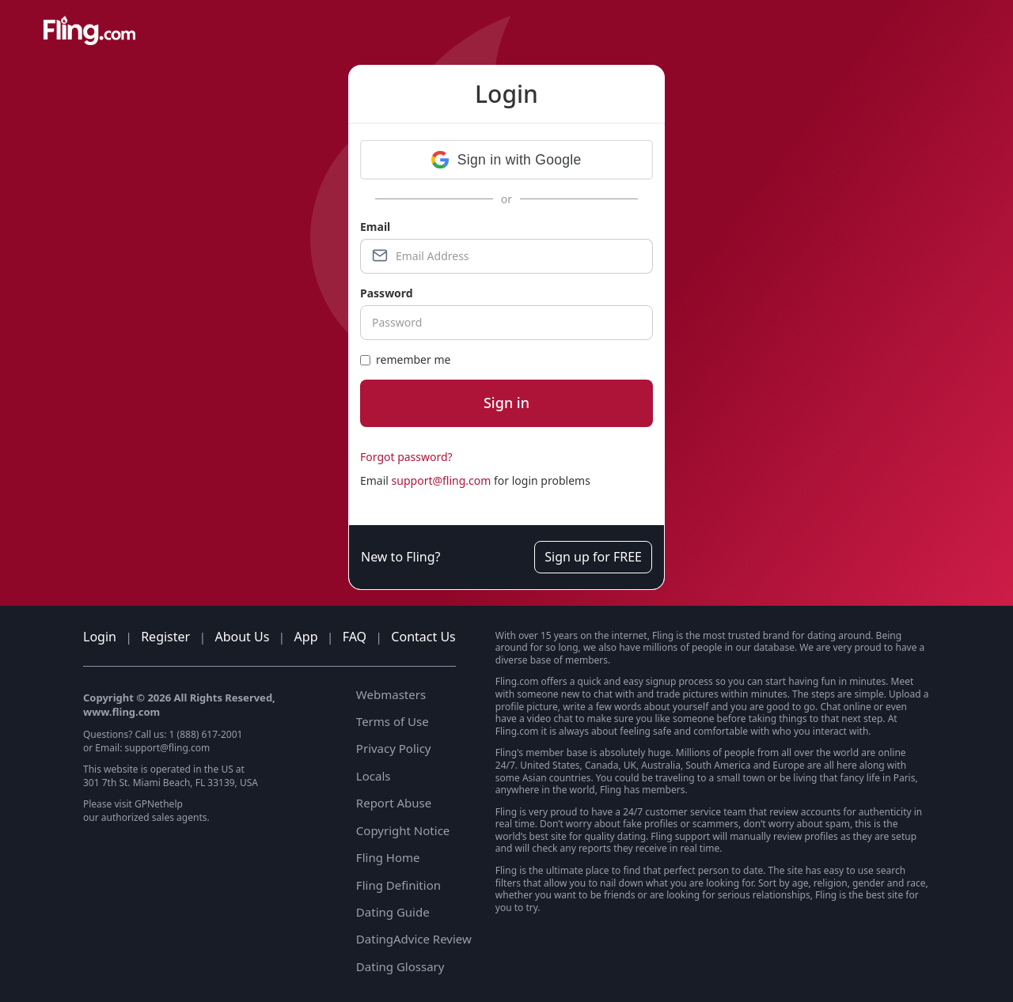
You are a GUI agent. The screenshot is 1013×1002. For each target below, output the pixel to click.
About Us (241, 636)
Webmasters (391, 694)
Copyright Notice (403, 830)
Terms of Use (392, 721)
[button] (506, 160)
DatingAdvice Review (414, 939)
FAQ (354, 636)
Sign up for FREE (593, 556)
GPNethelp (159, 804)
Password (386, 293)
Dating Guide (393, 912)
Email (375, 226)
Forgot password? (406, 456)
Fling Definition (398, 885)
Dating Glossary (400, 966)
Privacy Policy (393, 748)
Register (165, 636)
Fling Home (388, 857)
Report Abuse (393, 803)
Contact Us (423, 636)
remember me (405, 359)
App (306, 636)
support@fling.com (441, 480)
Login (99, 636)
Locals (373, 776)
